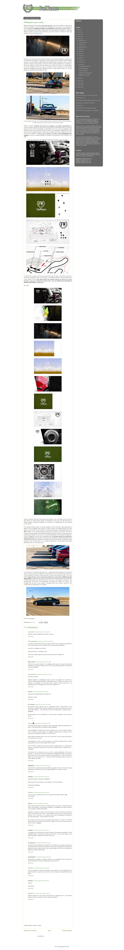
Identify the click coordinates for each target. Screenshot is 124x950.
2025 (79, 30)
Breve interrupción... (84, 68)
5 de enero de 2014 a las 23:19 (41, 792)
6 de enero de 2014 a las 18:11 (43, 842)
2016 (79, 34)
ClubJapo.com (79, 105)
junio (80, 53)
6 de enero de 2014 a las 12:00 (40, 803)
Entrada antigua (67, 930)
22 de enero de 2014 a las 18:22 (42, 893)
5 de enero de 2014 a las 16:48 (43, 704)
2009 (79, 87)
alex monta (31, 632)
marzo (80, 60)
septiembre (82, 47)
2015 (79, 36)
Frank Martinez (32, 674)
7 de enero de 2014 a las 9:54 (43, 857)
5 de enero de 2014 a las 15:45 (45, 641)
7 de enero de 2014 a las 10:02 (41, 868)
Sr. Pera (30, 723)
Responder (30, 636)
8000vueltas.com (80, 97)
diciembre (81, 40)
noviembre (82, 42)
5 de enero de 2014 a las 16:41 (40, 691)
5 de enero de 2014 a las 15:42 (42, 632)
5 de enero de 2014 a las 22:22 (42, 765)
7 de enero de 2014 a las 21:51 (41, 880)
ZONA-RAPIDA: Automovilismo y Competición (87, 110)
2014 (79, 38)
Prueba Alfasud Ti (83, 70)
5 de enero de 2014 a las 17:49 (42, 723)
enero (80, 64)
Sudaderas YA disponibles (85, 73)
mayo (80, 55)
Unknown (30, 792)
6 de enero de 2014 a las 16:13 (41, 830)
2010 (79, 84)
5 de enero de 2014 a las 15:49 (43, 662)
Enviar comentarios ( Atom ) (51, 936)
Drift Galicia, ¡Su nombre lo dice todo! (85, 103)
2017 (79, 32)
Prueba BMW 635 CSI (84, 66)
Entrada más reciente (30, 930)
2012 (79, 80)
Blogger (67, 946)
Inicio (49, 930)
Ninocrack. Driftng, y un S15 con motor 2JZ (86, 95)
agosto (81, 49)
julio (80, 51)
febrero (81, 62)
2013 (79, 78)
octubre (81, 44)
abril (80, 58)
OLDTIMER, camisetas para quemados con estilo (88, 100)
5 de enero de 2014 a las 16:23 (44, 674)
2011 (79, 82)
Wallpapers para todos (84, 75)
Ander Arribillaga (32, 641)
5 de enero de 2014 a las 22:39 (41, 776)
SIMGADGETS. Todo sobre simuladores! (86, 108)
